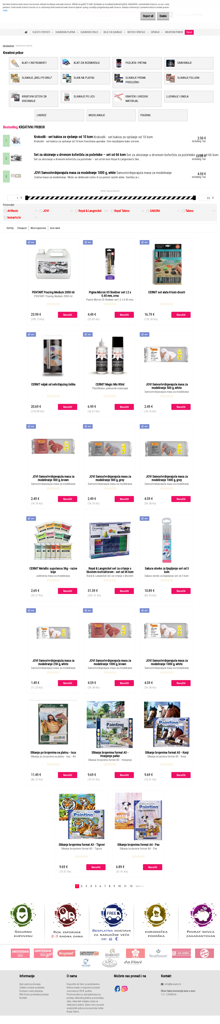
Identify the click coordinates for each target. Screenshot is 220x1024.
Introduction (8, 46)
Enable (161, 16)
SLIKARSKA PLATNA (65, 32)
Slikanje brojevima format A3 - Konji (167, 758)
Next (189, 32)
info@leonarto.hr (173, 990)
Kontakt (23, 1003)
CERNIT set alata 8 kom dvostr (166, 296)
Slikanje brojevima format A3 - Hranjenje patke (109, 759)
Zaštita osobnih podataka (31, 993)
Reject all (143, 16)
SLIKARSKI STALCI (89, 32)
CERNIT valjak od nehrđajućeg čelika (53, 389)
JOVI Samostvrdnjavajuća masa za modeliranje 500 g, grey (110, 483)
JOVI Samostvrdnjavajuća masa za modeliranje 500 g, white (167, 390)
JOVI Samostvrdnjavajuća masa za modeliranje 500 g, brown (53, 483)
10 (119, 892)
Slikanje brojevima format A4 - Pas (138, 850)
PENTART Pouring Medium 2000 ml (53, 296)
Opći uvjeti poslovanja (30, 990)
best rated (55, 232)
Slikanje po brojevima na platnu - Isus (53, 758)
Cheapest (22, 232)
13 (131, 892)
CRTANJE (155, 32)
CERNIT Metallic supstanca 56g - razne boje (53, 575)
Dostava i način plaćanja (31, 996)
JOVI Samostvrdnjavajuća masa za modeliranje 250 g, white (53, 667)
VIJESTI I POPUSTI (41, 32)
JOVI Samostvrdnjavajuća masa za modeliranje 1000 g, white (167, 667)
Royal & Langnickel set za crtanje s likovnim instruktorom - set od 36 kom (109, 575)
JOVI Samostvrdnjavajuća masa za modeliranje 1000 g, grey (167, 483)
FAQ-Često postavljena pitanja (34, 1000)
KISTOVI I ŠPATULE (136, 32)
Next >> (140, 892)
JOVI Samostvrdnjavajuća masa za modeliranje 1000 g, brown (110, 667)
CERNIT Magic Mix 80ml (110, 389)
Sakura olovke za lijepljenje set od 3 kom (167, 575)
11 (125, 892)
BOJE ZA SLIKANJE (113, 32)
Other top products (109, 195)
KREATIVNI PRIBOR (174, 32)
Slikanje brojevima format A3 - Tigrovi (82, 850)
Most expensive (38, 232)
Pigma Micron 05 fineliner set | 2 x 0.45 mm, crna (110, 298)
